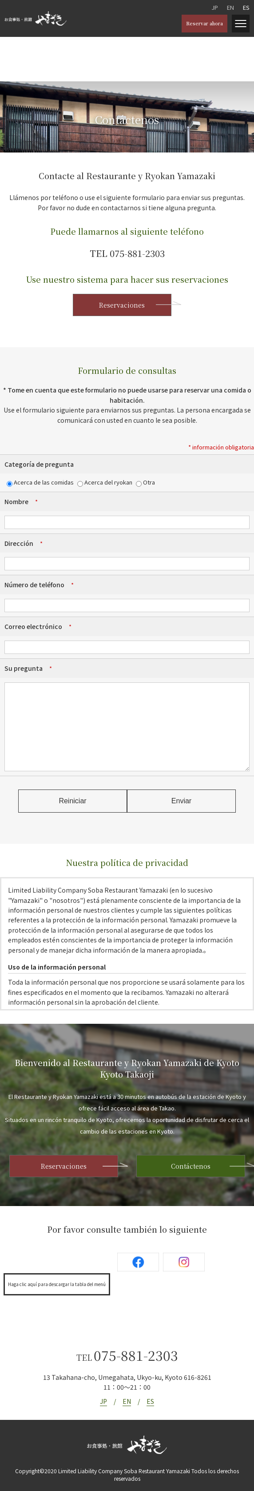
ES (246, 7)
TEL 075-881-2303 (127, 253)
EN (230, 7)
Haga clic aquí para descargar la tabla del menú (57, 1284)
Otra (145, 482)
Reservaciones (122, 305)
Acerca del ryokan (104, 482)
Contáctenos (190, 1166)
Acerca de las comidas (40, 482)
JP (214, 7)
